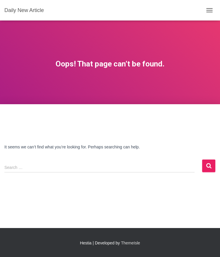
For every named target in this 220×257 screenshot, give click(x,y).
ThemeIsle (130, 243)
